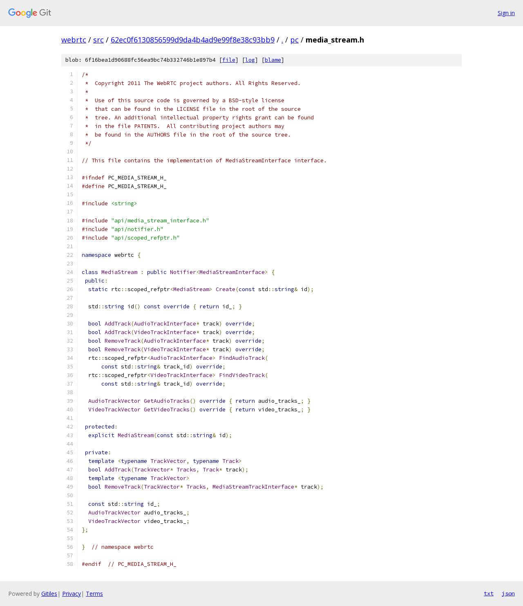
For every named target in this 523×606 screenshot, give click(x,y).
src (98, 40)
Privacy (71, 593)
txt (489, 593)
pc (294, 40)
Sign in (506, 13)
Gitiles (49, 593)
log (250, 59)
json (508, 593)
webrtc (73, 40)
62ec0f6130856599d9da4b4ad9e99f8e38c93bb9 (193, 40)
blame (273, 59)
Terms (94, 593)
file (228, 59)
